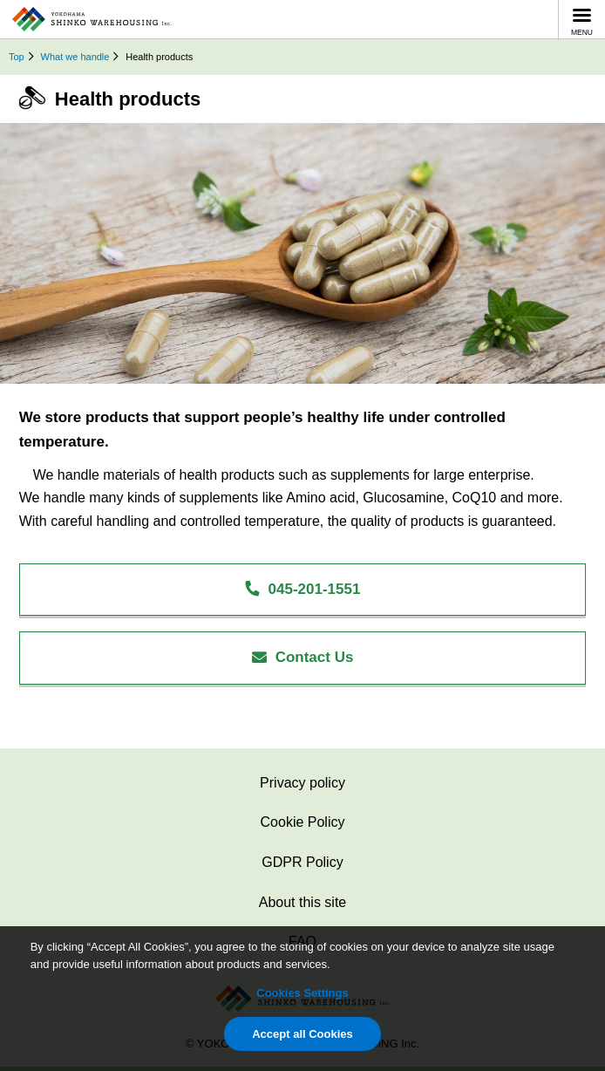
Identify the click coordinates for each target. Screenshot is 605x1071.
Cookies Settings (302, 992)
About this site (303, 902)
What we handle (75, 56)
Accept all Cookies (302, 1033)
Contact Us (303, 657)
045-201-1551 (302, 589)
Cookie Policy (303, 822)
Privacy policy (302, 782)
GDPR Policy (302, 862)
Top (16, 56)
